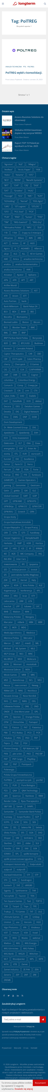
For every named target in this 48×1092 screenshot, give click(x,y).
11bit (14, 232)
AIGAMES (25, 248)
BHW (23, 311)
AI (15, 248)
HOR (28, 543)
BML (6, 332)
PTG (24, 67)
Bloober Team (19, 327)
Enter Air (32, 448)
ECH (6, 438)
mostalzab (31, 664)
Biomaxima (22, 317)
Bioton (25, 322)
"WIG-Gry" (37, 222)
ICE (22, 548)
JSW (5, 580)
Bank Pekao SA (30, 306)
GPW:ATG (31, 501)
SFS (22, 832)
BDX (14, 311)
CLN (22, 369)
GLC (34, 490)
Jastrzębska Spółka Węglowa (25, 574)
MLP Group (9, 653)
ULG (40, 911)
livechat (7, 606)
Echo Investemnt (21, 438)
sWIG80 (28, 885)
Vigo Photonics (11, 927)
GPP (6, 501)
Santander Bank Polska (30, 811)
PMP (6, 764)
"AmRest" (8, 169)
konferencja (26, 590)
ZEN (37, 969)
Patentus (36, 727)
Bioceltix (8, 317)
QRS (6, 795)
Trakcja (7, 911)
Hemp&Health (32, 538)
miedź (28, 643)
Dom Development (13, 422)
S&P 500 (8, 806)
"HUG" (31, 190)
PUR (15, 785)
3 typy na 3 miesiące (31, 232)
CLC (13, 369)
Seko (6, 827)
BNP (24, 332)
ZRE (34, 974)
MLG (33, 648)
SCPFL (7, 822)
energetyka (9, 448)
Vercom (28, 922)
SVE (18, 885)
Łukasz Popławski (16, 79)
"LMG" (7, 206)
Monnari (17, 664)
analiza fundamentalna (26, 264)
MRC (33, 674)
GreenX (21, 511)
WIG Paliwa (28, 948)
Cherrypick (20, 364)
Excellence (29, 459)
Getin (6, 490)
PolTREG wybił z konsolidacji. (24, 72)
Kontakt (34, 1048)
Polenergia (9, 769)
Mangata (29, 617)
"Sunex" (28, 217)
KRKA (6, 595)
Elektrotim (9, 443)
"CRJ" (26, 185)
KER (14, 580)
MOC (20, 659)
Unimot (7, 922)
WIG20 (21, 953)
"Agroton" (8, 164)
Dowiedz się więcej (24, 1089)
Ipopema (33, 564)
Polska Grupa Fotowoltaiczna (18, 774)
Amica (16, 259)
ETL (16, 453)
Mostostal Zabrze (12, 669)
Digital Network (31, 411)
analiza (7, 264)
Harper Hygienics (12, 538)
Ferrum (7, 469)
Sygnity (7, 890)
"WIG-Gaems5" (21, 222)
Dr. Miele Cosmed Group (16, 427)
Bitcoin (37, 322)
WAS (14, 938)
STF (28, 874)
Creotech (8, 390)
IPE (23, 564)
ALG (15, 253)
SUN (14, 880)
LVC (38, 606)
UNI (26, 916)
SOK (35, 848)
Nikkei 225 (9, 690)
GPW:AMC (17, 501)
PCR (38, 732)
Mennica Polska (11, 638)
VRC (6, 938)
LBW (21, 601)
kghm (6, 585)
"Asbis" (7, 174)
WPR (41, 959)
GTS (23, 532)
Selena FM (26, 827)
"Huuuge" (8, 195)
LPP (18, 606)
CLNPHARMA (35, 369)
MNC (30, 653)
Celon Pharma (34, 359)
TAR (34, 890)
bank (24, 301)
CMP (6, 374)
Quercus (17, 795)
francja (7, 474)
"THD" (40, 217)
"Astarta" (19, 174)
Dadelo (32, 395)
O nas (25, 1048)
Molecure (31, 659)
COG (24, 374)
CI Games (34, 364)
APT (23, 280)
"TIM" (6, 222)
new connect (21, 685)
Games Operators (27, 480)
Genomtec (21, 485)
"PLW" (7, 217)
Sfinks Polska (10, 832)
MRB (24, 674)
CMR (15, 374)
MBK (31, 622)
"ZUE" (39, 227)
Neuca (7, 685)
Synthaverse (21, 890)
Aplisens (32, 274)
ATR (6, 295)
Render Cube (10, 801)
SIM (17, 838)
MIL (37, 643)
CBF (5, 359)
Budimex (38, 343)
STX (5, 880)
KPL (38, 590)
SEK (34, 822)
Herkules (8, 543)
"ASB (38, 169)
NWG (24, 701)
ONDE (7, 711)
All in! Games (36, 253)
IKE (5, 553)
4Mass (21, 238)
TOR (6, 906)
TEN (32, 895)
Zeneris (7, 974)
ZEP (17, 974)
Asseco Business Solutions (16, 290)
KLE (40, 585)
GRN (32, 511)
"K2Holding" (9, 201)
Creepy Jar (33, 385)
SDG (25, 822)
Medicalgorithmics (13, 632)
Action (15, 243)
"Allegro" (32, 164)
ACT (6, 243)
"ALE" (20, 164)
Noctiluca (32, 690)
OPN (6, 717)
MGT (18, 643)
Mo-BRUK (8, 659)
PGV (25, 743)
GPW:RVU (8, 511)
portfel (39, 780)
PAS (6, 727)
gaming (7, 485)
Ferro (30, 464)
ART (31, 280)
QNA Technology (30, 790)
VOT (6, 932)
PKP (6, 759)
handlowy (34, 532)
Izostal (34, 569)
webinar (36, 938)
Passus (15, 727)
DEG (18, 406)
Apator (20, 274)
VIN (24, 927)
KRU (16, 595)
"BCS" (6, 180)
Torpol (16, 906)
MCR (14, 627)
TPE (35, 906)
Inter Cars (21, 559)
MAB (6, 611)
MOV (27, 669)
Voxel (35, 932)
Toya (26, 906)
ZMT (26, 974)
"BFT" (6, 185)
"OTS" (6, 211)
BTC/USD (25, 343)
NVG (6, 701)
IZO (5, 569)
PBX (6, 732)
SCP (37, 817)
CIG (5, 369)
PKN (6, 753)
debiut (38, 401)
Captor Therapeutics (14, 353)
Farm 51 (19, 464)
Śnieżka (7, 848)
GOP (35, 495)
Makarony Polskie (12, 617)
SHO (40, 832)
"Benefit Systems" (34, 180)
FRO (17, 474)
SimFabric (28, 838)
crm (27, 390)
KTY (33, 595)
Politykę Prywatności (21, 1031)
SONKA (7, 853)
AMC (6, 259)
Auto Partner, (10, 301)
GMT (25, 495)
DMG (15, 417)
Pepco (7, 743)
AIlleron (38, 248)
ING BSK (8, 559)
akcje (6, 253)
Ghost (7, 1070)
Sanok (19, 806)
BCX (6, 311)
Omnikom (27, 1067)
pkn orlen (17, 753)
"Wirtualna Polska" (13, 227)
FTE (25, 474)
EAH (36, 432)
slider (28, 843)
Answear (8, 274)
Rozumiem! (40, 1082)
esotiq (7, 453)
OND (36, 706)
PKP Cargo (17, 759)
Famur (7, 464)
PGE (17, 743)
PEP (36, 738)
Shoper (7, 838)
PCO (29, 732)
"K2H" (40, 195)
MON (6, 664)
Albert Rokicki (24, 137)
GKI (26, 490)
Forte (35, 469)
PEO (27, 738)
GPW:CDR (36, 506)
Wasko (25, 938)
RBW (41, 795)
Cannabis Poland (25, 348)
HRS (15, 548)
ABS (39, 238)
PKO (29, 753)
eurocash (35, 453)
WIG (18, 943)
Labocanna (9, 601)
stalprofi (8, 869)
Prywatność (7, 1048)
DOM (34, 417)
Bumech (8, 348)
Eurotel (7, 459)
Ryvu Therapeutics (30, 801)
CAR (30, 353)
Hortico (39, 543)
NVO (15, 701)
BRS (14, 343)
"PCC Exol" (19, 211)
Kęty (34, 580)
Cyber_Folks (9, 395)
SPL (17, 853)
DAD (22, 395)
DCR (28, 401)
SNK (18, 848)
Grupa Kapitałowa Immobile (17, 522)
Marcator (8, 622)
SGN (31, 832)
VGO (38, 922)
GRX (6, 532)
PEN (19, 738)
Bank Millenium (11, 306)
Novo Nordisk (29, 695)
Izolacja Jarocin (19, 569)
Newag (35, 685)
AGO (32, 243)
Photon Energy (11, 748)
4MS (31, 238)
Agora (7, 248)
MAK (27, 611)
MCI (5, 627)
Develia (7, 411)
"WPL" (29, 227)
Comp (20, 385)
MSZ (6, 680)
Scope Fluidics (23, 817)
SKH (19, 843)
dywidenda (9, 432)
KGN (16, 585)
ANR (28, 269)
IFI (30, 548)
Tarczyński (9, 895)
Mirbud (7, 648)
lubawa (27, 606)
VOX (26, 932)
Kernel (24, 580)
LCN (30, 601)
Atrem (15, 295)
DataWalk (17, 401)
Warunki (17, 1048)
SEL (15, 827)
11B (5, 232)
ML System (21, 648)
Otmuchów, (18, 722)
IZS (5, 574)
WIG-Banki (9, 953)
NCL (31, 680)
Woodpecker (19, 959)
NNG (20, 690)
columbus (8, 380)
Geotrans (35, 485)
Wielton (7, 943)
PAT (26, 727)
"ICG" (20, 195)
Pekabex (8, 738)
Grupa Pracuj (31, 527)
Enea (37, 443)
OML (27, 706)
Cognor (34, 374)
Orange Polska (32, 717)
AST (36, 290)
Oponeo (17, 717)
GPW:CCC (22, 506)
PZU (6, 790)
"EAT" (6, 190)
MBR (40, 622)
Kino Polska (28, 585)
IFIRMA (39, 548)
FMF (18, 469)
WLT (6, 959)
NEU (40, 680)
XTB (15, 964)
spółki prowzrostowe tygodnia (18, 859)
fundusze (36, 474)
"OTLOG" (35, 206)
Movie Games (10, 674)
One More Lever (22, 711)
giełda (17, 490)
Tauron (22, 895)
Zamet (25, 964)
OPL (36, 711)
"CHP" (16, 185)
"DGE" (36, 185)
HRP (6, 548)
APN (6, 280)
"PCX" (31, 211)
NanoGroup (18, 680)
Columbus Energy (26, 380)
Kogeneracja (10, 590)
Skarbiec (8, 843)
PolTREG (31, 67)
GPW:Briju (9, 506)
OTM (6, 722)
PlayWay (31, 759)
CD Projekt (17, 359)
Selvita (39, 827)
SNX (26, 848)
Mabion (16, 611)
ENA (29, 443)
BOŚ (6, 343)
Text (29, 901)
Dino (6, 417)
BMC (33, 327)
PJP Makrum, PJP (31, 748)
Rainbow (29, 795)
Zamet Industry (11, 969)
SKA (40, 838)
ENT (21, 448)
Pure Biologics (28, 785)
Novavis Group (11, 695)
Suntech (8, 885)
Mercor (7, 643)
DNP (25, 417)
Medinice (30, 632)
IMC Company (27, 553)
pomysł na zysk (24, 780)
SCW (16, 822)
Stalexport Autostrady (14, 864)
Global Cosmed (11, 495)
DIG (17, 411)
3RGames (8, 238)
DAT (6, 401)
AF (24, 243)
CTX (35, 390)
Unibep (36, 916)
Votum (16, 932)
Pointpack (26, 764)
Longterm (14, 1064)
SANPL (30, 806)
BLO (6, 327)
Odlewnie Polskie (12, 706)
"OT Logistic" (20, 206)
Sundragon (26, 880)
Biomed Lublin (11, 322)
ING (40, 553)
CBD (39, 353)
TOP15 (39, 901)
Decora (7, 406)
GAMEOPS (9, 480)
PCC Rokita (17, 732)
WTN (6, 964)
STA (39, 859)
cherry (7, 364)
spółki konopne (31, 853)
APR (15, 280)
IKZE (14, 553)
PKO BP (39, 753)
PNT (15, 764)
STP (36, 874)
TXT (31, 911)
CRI (18, 390)
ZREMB (7, 980)
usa (17, 922)
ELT (20, 443)
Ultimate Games (11, 916)
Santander (9, 811)
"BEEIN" (17, 180)
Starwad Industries (13, 874)
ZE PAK (26, 969)
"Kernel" (24, 201)
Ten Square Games (13, 901)
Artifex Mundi (10, 285)
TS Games (20, 911)
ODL (34, 701)
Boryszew (37, 338)
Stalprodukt (35, 864)
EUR (25, 453)
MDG (23, 627)
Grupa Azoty (10, 517)
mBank (21, 622)
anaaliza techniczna (33, 259)
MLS (21, 653)
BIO (32, 311)
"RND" (17, 217)
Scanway (8, 817)
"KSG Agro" (38, 201)
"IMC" (30, 195)
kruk (25, 595)
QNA (15, 790)
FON (26, 469)
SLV (37, 843)
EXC (17, 459)
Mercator (28, 638)
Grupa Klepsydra (12, 527)
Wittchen (33, 953)
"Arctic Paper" (24, 169)
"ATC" (31, 174)
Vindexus (35, 927)
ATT (25, 295)
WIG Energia (30, 943)
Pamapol (33, 722)
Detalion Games (32, 406)
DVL (34, 427)
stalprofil (21, 869)
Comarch (8, 385)
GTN (15, 532)
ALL (23, 253)
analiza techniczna (14, 67)
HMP (19, 543)
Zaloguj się (30, 1026)
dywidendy (24, 432)
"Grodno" (18, 190)
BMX (15, 332)
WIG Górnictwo (11, 948)
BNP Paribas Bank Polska (16, 338)
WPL (32, 959)
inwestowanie (10, 564)
